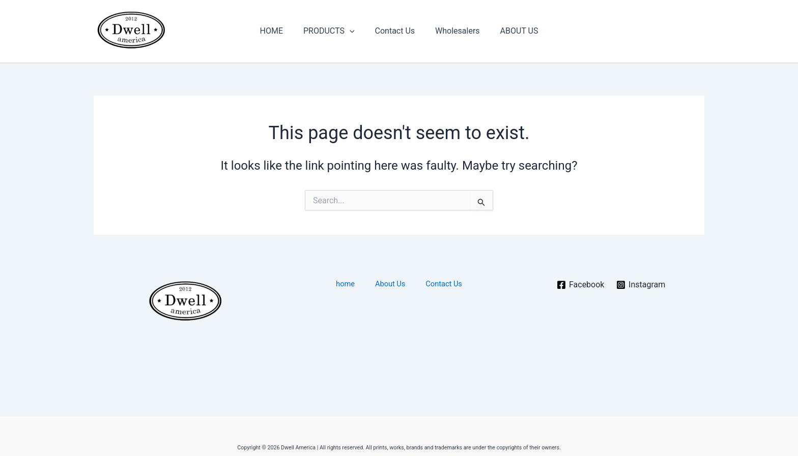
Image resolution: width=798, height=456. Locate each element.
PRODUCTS (333, 31)
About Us (389, 284)
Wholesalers (453, 31)
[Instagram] (641, 284)
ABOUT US (511, 31)
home (354, 284)
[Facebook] (580, 284)
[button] (354, 31)
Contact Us (395, 31)
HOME (279, 31)
